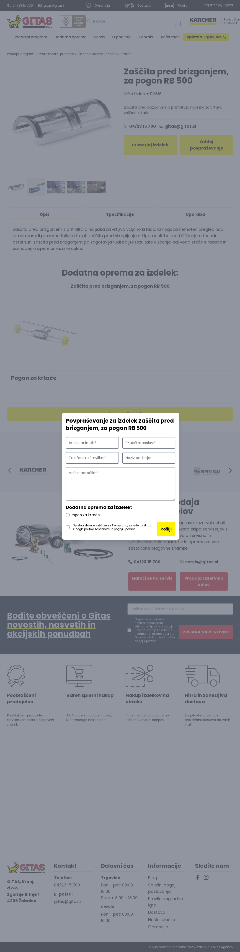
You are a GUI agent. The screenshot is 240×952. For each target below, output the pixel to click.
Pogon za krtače (83, 515)
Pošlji (166, 529)
